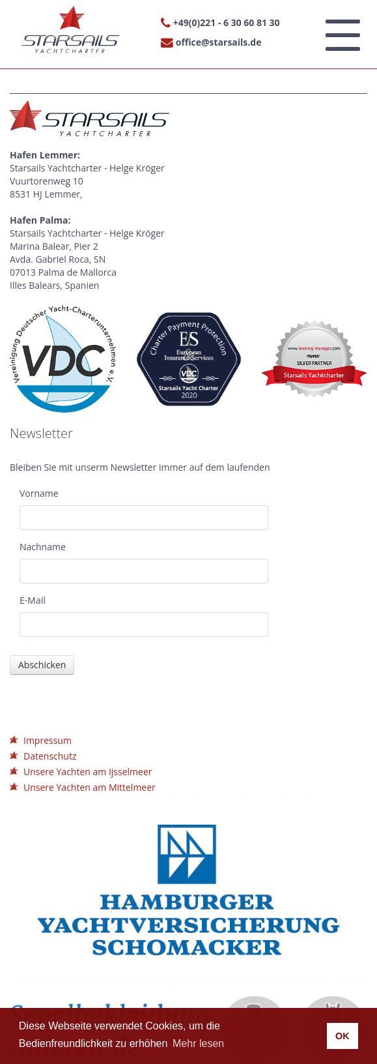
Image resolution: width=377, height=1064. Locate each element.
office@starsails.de (219, 42)
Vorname (39, 493)
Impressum (47, 740)
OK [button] (342, 1036)
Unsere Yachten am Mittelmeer (89, 787)
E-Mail (33, 600)
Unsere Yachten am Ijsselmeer (87, 771)
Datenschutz (49, 756)
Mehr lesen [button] (198, 1043)
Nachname (43, 546)
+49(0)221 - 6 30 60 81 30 (226, 22)
